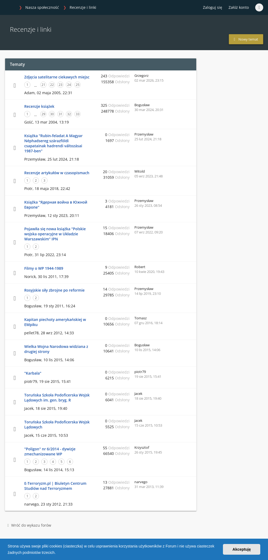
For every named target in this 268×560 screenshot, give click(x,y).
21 (43, 84)
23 (60, 84)
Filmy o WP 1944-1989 (43, 268)
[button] (57, 553)
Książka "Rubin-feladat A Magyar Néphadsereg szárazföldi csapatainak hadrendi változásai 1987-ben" (53, 143)
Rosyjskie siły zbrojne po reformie (54, 290)
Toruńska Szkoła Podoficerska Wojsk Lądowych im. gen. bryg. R (57, 397)
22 (52, 84)
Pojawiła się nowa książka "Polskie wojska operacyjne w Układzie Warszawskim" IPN (55, 233)
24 (69, 84)
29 (43, 114)
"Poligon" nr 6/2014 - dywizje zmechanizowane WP (49, 451)
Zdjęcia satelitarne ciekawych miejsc (56, 77)
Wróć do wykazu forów (29, 525)
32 (69, 114)
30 (52, 114)
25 (77, 84)
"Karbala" (32, 373)
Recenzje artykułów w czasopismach (56, 172)
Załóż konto (239, 7)
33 (77, 114)
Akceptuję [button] (242, 549)
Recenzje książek (39, 106)
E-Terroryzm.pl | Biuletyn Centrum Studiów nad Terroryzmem (55, 486)
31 (60, 114)
